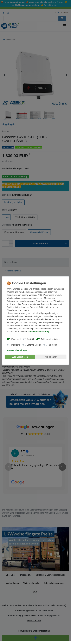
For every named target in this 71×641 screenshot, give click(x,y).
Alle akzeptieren (20, 357)
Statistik (30, 339)
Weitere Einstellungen (17, 350)
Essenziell (16, 339)
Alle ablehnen (51, 357)
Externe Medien (34, 345)
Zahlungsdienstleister (50, 339)
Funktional (52, 345)
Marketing (15, 345)
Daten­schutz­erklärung (38, 331)
